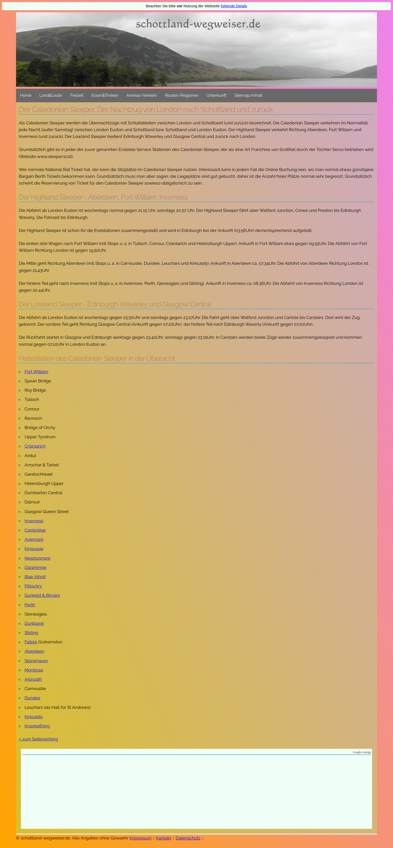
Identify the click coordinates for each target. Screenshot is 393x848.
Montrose (34, 669)
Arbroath (33, 679)
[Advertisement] (196, 792)
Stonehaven (36, 660)
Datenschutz (188, 837)
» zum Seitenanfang (38, 738)
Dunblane (34, 623)
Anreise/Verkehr (141, 95)
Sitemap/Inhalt (248, 95)
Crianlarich (35, 446)
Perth (30, 604)
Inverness (34, 520)
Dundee (32, 697)
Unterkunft (216, 95)
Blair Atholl (35, 576)
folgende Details (234, 6)
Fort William (36, 371)
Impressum (140, 837)
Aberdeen (34, 651)
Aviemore (34, 539)
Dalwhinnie (35, 567)
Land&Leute (50, 95)
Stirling (31, 632)
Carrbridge (35, 530)
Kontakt (163, 837)
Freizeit (76, 95)
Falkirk (31, 641)
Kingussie (34, 548)
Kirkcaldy (34, 716)
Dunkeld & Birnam (42, 595)
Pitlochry (33, 585)
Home (25, 95)
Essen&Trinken (104, 95)
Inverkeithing (37, 725)
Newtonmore (38, 558)
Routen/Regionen (182, 95)
